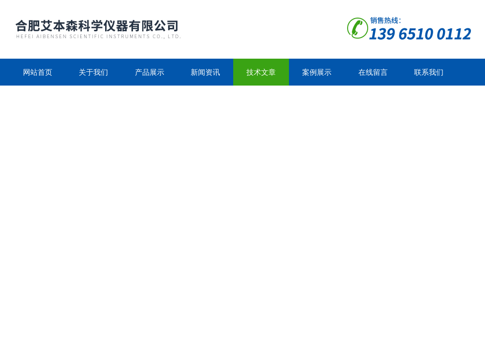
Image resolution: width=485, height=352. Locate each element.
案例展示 (316, 72)
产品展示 (149, 72)
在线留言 (373, 72)
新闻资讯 (205, 72)
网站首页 (37, 72)
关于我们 (93, 72)
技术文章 (261, 72)
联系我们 (428, 72)
